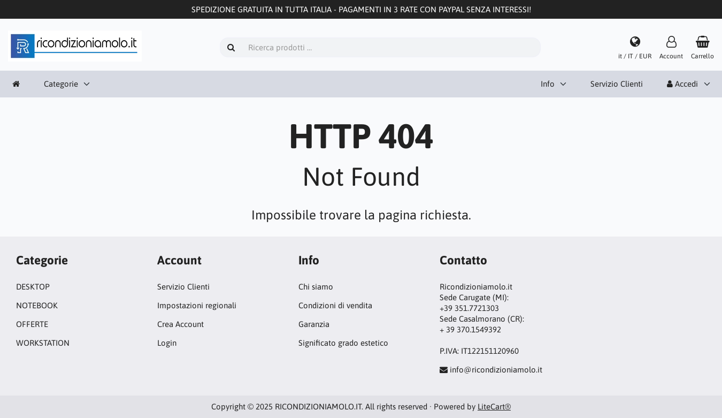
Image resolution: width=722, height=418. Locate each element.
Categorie (61, 83)
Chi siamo (315, 286)
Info (548, 83)
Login (166, 342)
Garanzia (313, 324)
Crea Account (180, 324)
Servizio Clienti (616, 83)
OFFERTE (32, 324)
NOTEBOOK (37, 305)
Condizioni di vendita (335, 305)
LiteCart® (494, 406)
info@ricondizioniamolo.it (496, 369)
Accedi (682, 83)
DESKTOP (33, 286)
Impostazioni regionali (196, 305)
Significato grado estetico (343, 342)
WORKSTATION (43, 342)
